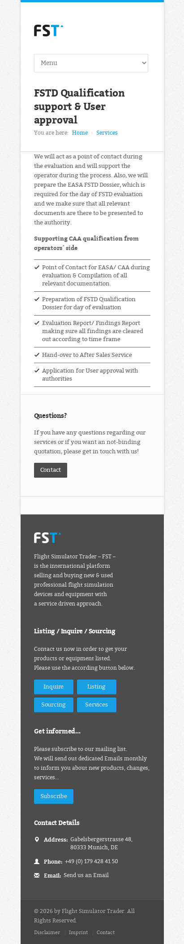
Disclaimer (47, 932)
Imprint (78, 932)
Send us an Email (86, 875)
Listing (96, 686)
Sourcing (53, 704)
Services (107, 133)
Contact (50, 469)
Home (80, 133)
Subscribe (53, 796)
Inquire (53, 686)
